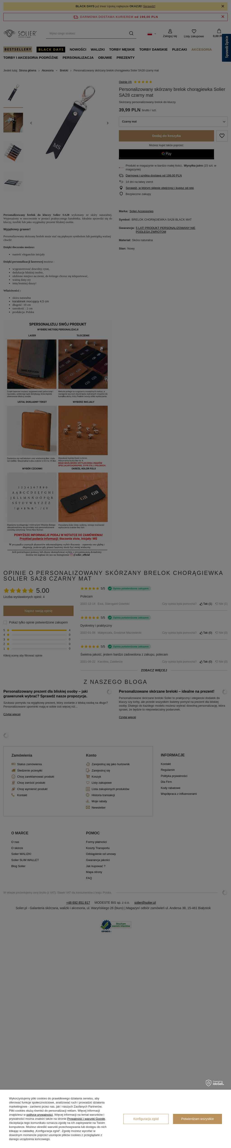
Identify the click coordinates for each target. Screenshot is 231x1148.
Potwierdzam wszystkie (197, 1119)
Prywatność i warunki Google (86, 1118)
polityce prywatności (39, 1114)
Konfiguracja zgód (146, 1119)
